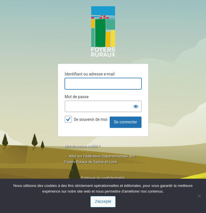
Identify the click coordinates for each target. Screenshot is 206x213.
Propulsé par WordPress (103, 31)
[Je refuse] (199, 196)
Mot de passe (77, 96)
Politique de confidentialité (103, 178)
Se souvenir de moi (90, 119)
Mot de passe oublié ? (82, 146)
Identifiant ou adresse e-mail (90, 74)
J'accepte (103, 201)
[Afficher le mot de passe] (136, 106)
